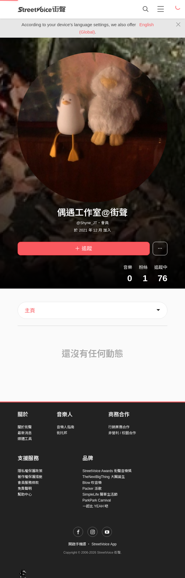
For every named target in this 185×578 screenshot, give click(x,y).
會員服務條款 (28, 483)
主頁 (30, 311)
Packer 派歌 (92, 489)
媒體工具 (25, 439)
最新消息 (25, 433)
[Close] (178, 24)
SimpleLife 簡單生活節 (100, 494)
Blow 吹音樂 (92, 483)
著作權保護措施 (30, 477)
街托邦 (62, 433)
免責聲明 (25, 489)
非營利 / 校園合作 (122, 433)
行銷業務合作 (119, 427)
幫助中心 (25, 494)
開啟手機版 (77, 544)
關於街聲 (25, 427)
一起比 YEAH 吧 (95, 506)
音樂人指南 (65, 427)
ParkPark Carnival (97, 500)
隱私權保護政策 (30, 471)
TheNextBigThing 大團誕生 (104, 477)
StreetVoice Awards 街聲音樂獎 (107, 471)
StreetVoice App (104, 544)
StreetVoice (42, 9)
